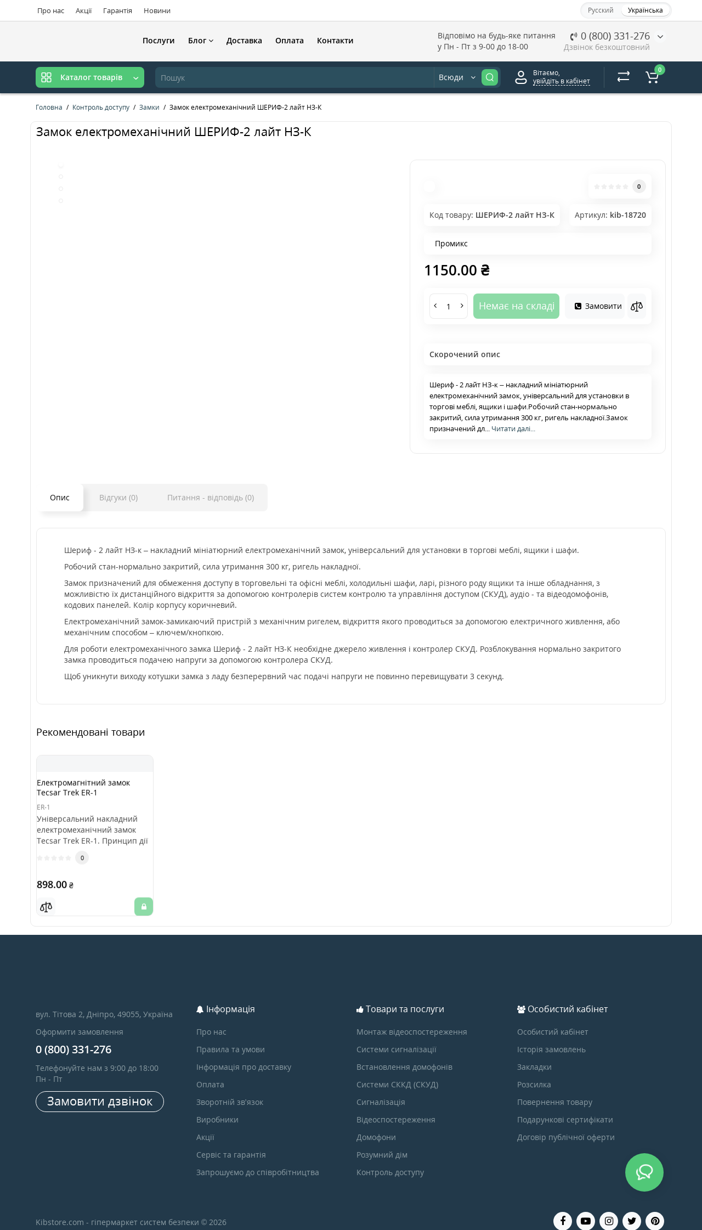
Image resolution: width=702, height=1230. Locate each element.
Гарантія (117, 10)
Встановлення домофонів (404, 1053)
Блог (200, 40)
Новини (157, 10)
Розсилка (534, 1070)
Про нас (50, 10)
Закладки (534, 1053)
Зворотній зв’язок (229, 1088)
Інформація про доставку (243, 1053)
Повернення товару (554, 1088)
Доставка (244, 40)
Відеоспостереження (395, 1106)
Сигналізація (380, 1088)
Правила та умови (230, 1035)
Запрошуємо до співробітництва (257, 1158)
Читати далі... (513, 428)
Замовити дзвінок (99, 1087)
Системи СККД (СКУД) (397, 1070)
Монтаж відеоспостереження (411, 1018)
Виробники (217, 1106)
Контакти (335, 40)
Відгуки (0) (118, 497)
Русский (601, 10)
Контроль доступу (390, 1158)
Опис (60, 497)
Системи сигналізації (396, 1035)
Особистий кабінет (552, 1018)
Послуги (159, 40)
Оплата (289, 40)
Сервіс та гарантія (231, 1141)
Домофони (376, 1123)
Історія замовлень (551, 1035)
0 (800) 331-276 (610, 35)
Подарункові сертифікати (565, 1106)
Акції (84, 10)
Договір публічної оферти (566, 1123)
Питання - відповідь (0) (210, 497)
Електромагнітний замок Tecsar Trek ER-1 (94, 792)
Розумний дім (381, 1141)
